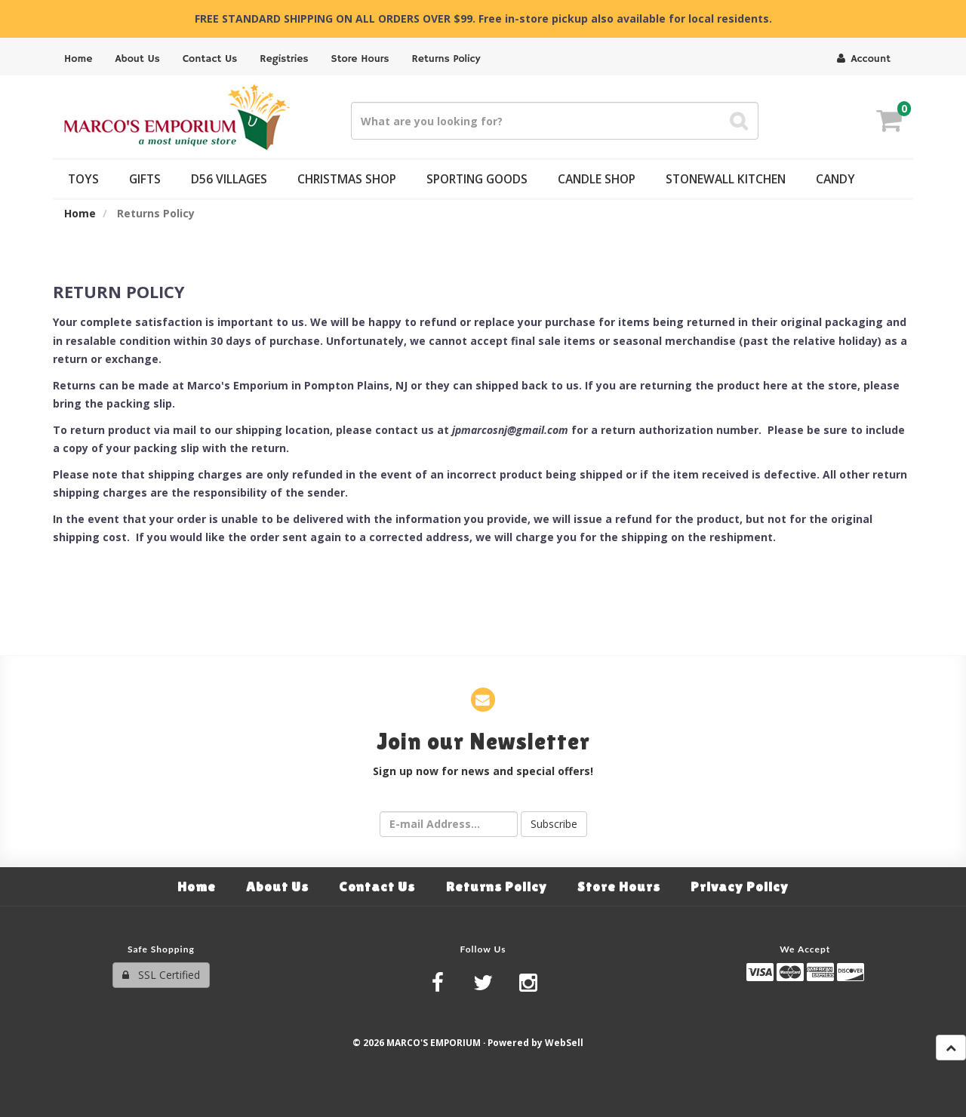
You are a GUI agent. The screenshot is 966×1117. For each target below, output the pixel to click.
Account (864, 59)
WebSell (564, 1042)
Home (80, 213)
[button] (889, 122)
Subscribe (554, 824)
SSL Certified (161, 975)
